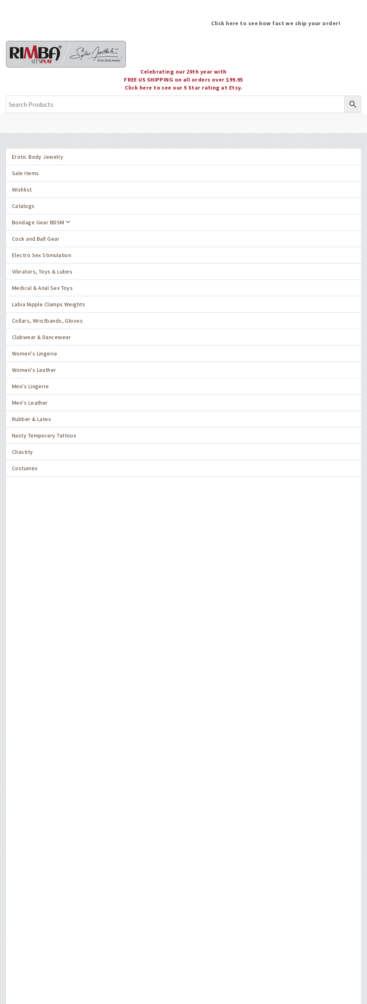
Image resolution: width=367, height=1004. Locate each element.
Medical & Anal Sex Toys (42, 287)
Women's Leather (34, 369)
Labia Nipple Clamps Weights (48, 304)
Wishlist (22, 189)
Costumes (25, 468)
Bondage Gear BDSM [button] (41, 222)
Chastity (22, 451)
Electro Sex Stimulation (41, 255)
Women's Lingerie (34, 353)
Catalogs (23, 206)
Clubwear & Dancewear (41, 337)
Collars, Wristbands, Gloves (47, 320)
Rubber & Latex (31, 419)
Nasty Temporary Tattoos (44, 435)
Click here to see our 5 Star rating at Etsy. (183, 87)
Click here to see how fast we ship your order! (275, 23)
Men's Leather (30, 402)
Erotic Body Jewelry (38, 156)
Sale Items (25, 173)
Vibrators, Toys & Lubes (42, 271)
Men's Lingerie (30, 386)
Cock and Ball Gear (36, 238)
